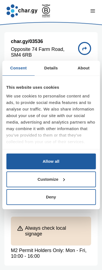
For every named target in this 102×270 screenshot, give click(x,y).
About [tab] (83, 68)
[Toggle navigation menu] (92, 11)
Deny (51, 197)
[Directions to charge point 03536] (84, 48)
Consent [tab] (18, 68)
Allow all (51, 161)
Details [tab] (51, 68)
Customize (51, 179)
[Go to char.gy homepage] (22, 10)
